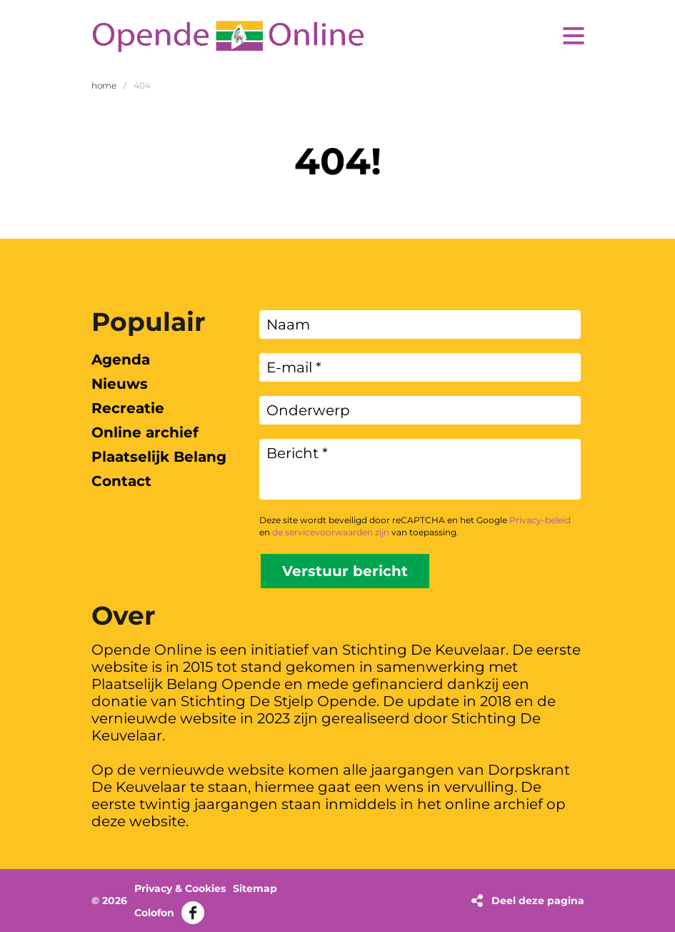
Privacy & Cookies (180, 888)
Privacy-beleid (540, 520)
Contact (121, 481)
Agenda (120, 359)
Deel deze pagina (537, 900)
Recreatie (127, 408)
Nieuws (119, 383)
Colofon (154, 912)
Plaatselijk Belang (158, 456)
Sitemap (255, 888)
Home (103, 85)
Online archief (145, 432)
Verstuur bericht (345, 571)
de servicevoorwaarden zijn (330, 532)
